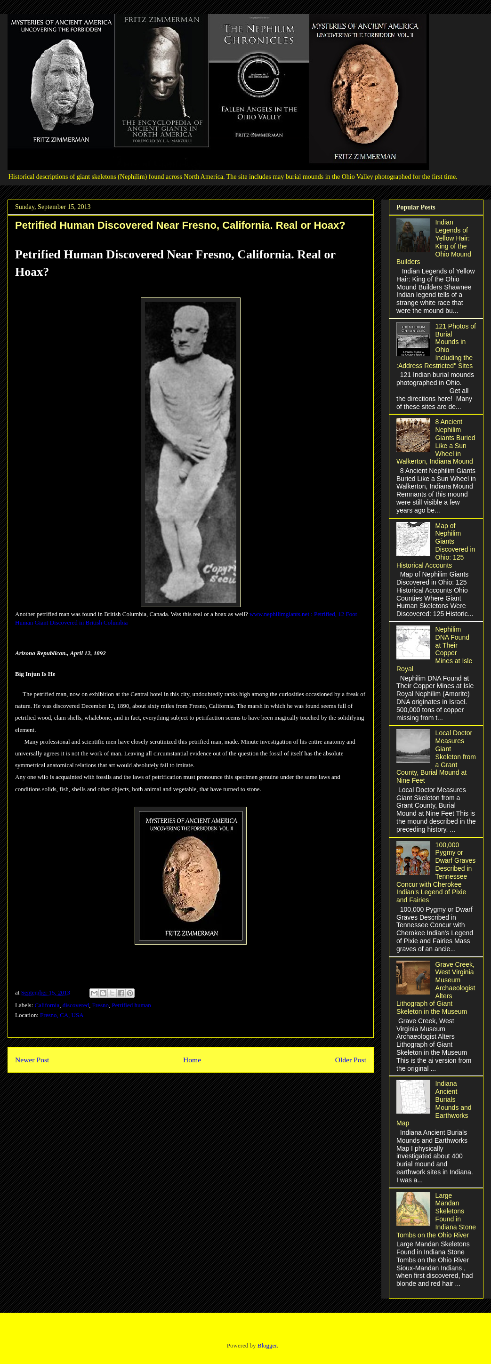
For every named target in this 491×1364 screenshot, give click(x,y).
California (47, 1005)
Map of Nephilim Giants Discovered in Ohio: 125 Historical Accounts (435, 545)
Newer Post (32, 1060)
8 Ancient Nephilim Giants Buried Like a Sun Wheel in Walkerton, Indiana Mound (435, 441)
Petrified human (131, 1005)
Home (192, 1060)
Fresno (100, 1005)
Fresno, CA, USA (61, 1015)
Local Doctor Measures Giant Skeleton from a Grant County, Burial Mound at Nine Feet (436, 756)
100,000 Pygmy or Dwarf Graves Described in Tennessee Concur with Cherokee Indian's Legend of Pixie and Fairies (435, 872)
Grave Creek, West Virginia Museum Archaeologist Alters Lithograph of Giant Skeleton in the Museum (435, 988)
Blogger (267, 1345)
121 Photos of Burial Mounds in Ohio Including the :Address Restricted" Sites (436, 345)
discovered (76, 1005)
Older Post (350, 1060)
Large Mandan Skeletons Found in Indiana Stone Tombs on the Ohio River (436, 1215)
